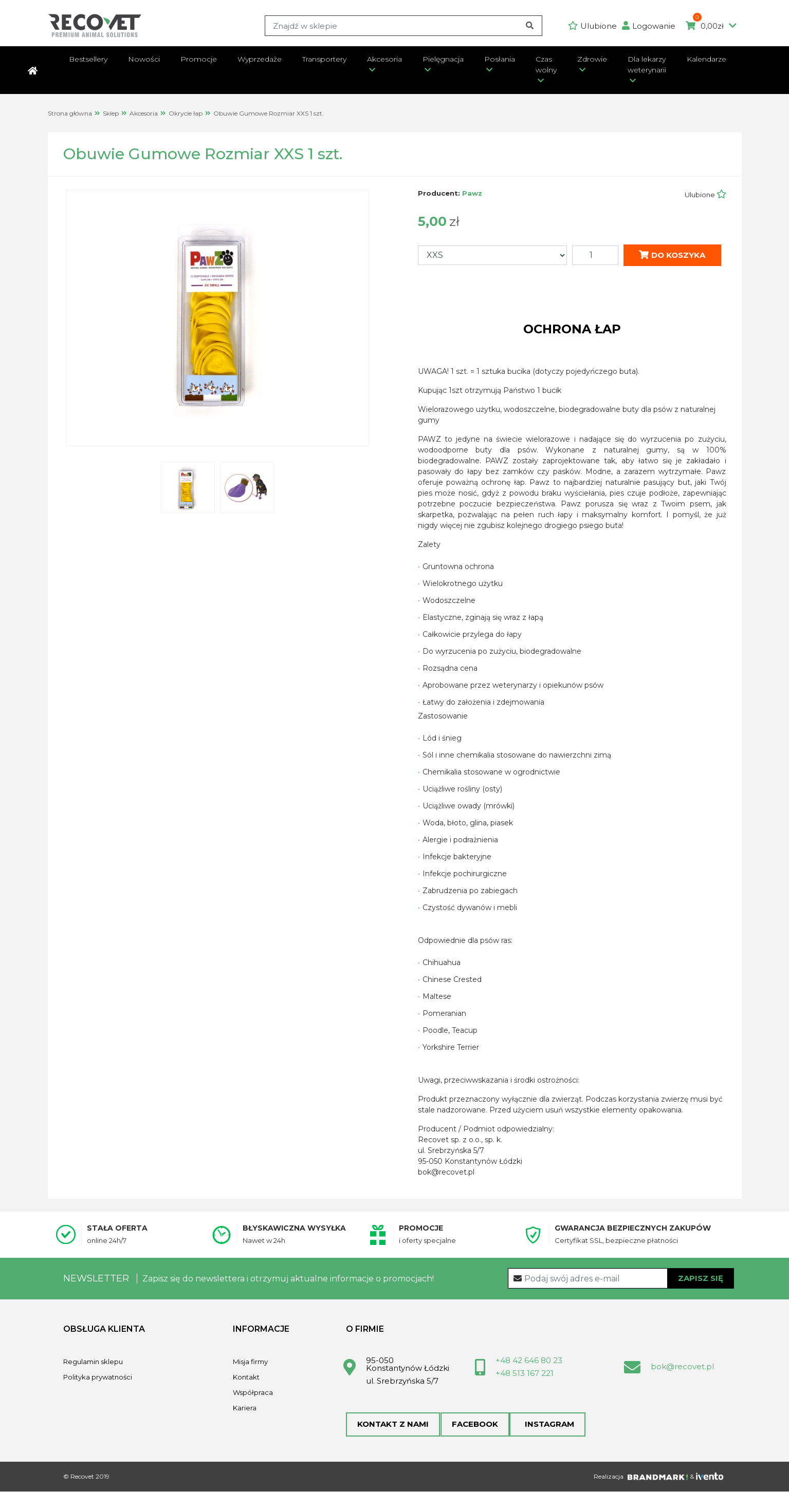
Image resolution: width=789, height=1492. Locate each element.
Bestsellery (88, 59)
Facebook (474, 1424)
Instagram (547, 1424)
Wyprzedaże (259, 59)
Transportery (324, 59)
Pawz (472, 193)
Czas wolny (546, 64)
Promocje (198, 59)
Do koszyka (672, 254)
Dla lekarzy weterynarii (647, 64)
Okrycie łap (186, 113)
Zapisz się (700, 1277)
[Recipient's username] (621, 1278)
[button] (651, 26)
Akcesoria (384, 59)
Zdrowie (592, 59)
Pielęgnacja (443, 59)
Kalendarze (706, 59)
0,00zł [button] (711, 26)
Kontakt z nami (393, 1424)
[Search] (403, 25)
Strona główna (70, 113)
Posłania (499, 59)
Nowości (144, 59)
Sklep (111, 113)
